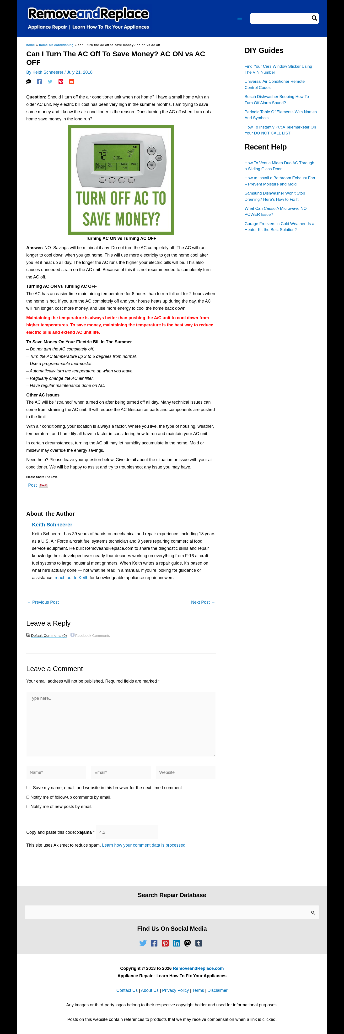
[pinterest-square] (166, 943)
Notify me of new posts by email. (61, 806)
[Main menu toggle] (239, 18)
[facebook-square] (155, 943)
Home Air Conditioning (56, 45)
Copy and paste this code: (60, 832)
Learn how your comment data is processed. (144, 845)
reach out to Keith (71, 577)
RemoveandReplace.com (198, 968)
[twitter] (144, 943)
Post (32, 484)
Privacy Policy (175, 990)
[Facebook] (39, 81)
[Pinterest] (61, 81)
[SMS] (28, 81)
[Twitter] (50, 81)
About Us (150, 990)
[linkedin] (178, 943)
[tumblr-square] (200, 943)
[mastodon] (189, 943)
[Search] (315, 18)
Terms (198, 990)
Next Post (203, 602)
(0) (49, 635)
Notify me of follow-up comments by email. (71, 797)
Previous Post (43, 602)
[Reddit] (71, 81)
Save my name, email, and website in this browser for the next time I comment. (108, 787)
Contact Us (127, 990)
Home (30, 45)
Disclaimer (218, 990)
